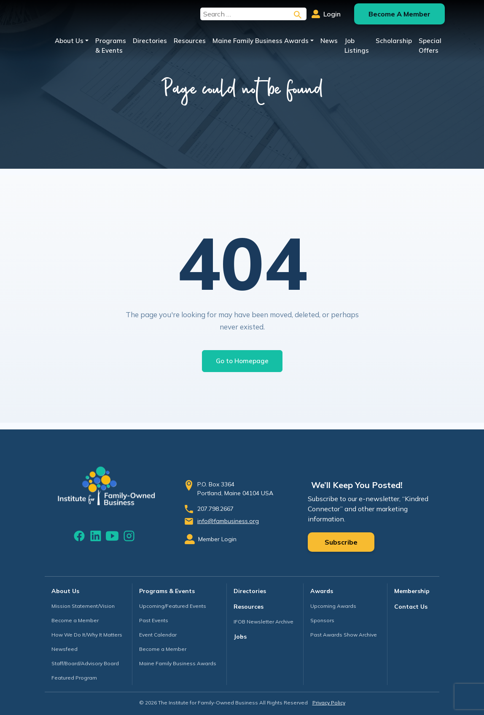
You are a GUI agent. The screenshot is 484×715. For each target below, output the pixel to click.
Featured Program (74, 678)
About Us (69, 41)
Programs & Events (110, 45)
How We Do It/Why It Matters (86, 634)
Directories (150, 41)
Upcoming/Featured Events (172, 606)
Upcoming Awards (333, 606)
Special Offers (430, 45)
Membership (412, 591)
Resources (190, 41)
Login (326, 14)
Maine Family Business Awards (260, 41)
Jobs (240, 636)
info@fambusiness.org (228, 521)
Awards (321, 591)
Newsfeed (64, 649)
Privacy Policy (328, 702)
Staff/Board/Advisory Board (85, 663)
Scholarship (394, 41)
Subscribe (341, 542)
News (329, 41)
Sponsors (322, 620)
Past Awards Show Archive (343, 634)
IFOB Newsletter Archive (263, 621)
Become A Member (399, 14)
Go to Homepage (242, 361)
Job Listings (356, 45)
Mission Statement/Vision (83, 606)
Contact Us (411, 606)
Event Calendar (158, 634)
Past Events (153, 620)
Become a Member (75, 620)
